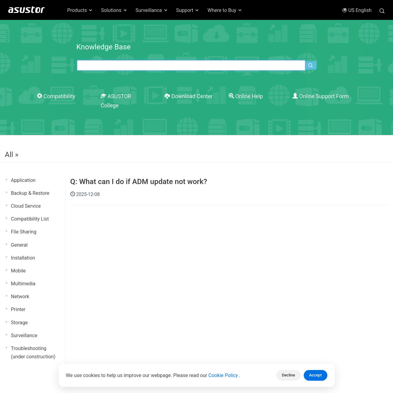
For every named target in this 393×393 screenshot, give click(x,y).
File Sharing (24, 232)
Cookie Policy (223, 375)
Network (20, 296)
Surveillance (24, 335)
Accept (315, 375)
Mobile (18, 271)
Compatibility (56, 96)
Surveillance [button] (152, 10)
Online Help (246, 96)
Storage (19, 323)
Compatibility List (30, 219)
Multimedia (23, 284)
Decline (288, 375)
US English (357, 10)
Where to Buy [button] (224, 10)
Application (23, 180)
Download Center (188, 96)
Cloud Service (26, 206)
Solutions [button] (114, 10)
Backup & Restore (30, 193)
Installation (23, 258)
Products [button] (80, 10)
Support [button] (187, 10)
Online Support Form (320, 96)
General (19, 245)
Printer (18, 309)
